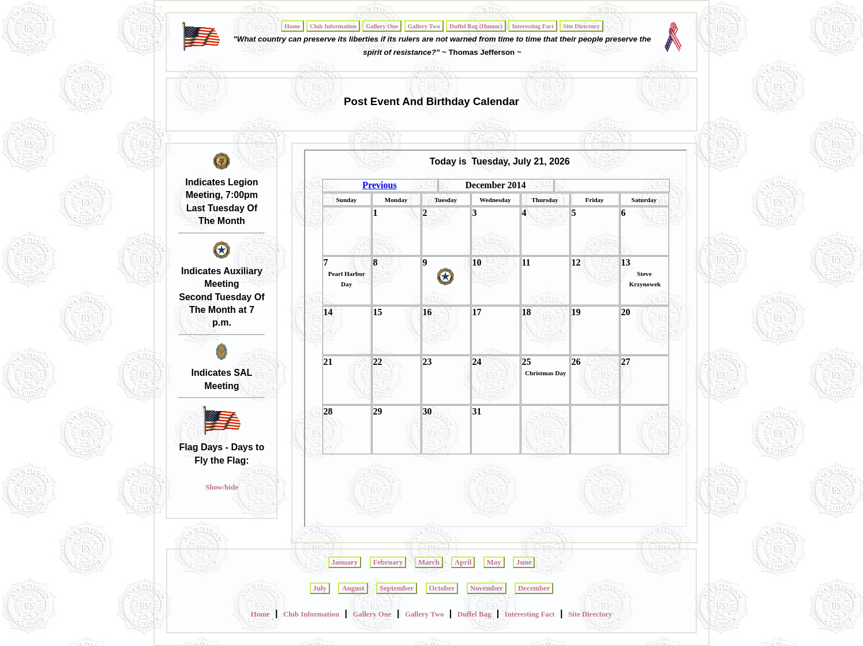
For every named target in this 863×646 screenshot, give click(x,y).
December (534, 588)
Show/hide (221, 487)
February (388, 562)
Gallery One (371, 614)
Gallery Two (424, 614)
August (353, 588)
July (320, 588)
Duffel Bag (474, 614)
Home (260, 614)
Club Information (311, 614)
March (429, 562)
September (397, 588)
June (523, 562)
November (486, 588)
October (442, 588)
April (463, 562)
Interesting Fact (530, 614)
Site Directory (590, 614)
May (494, 562)
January (345, 562)
